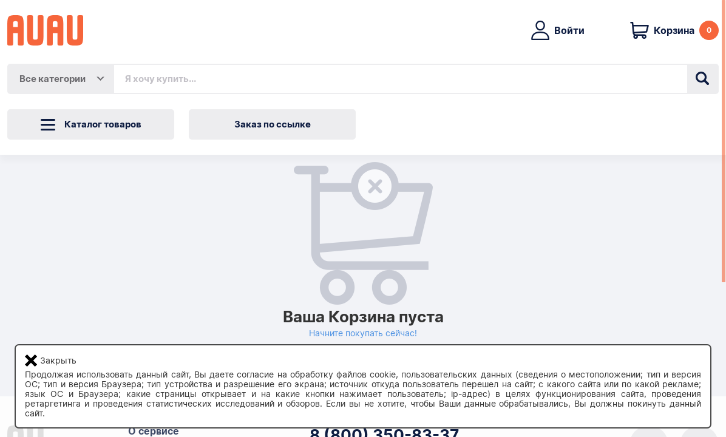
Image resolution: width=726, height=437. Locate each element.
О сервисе (153, 431)
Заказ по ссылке (272, 124)
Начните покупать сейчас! (363, 333)
